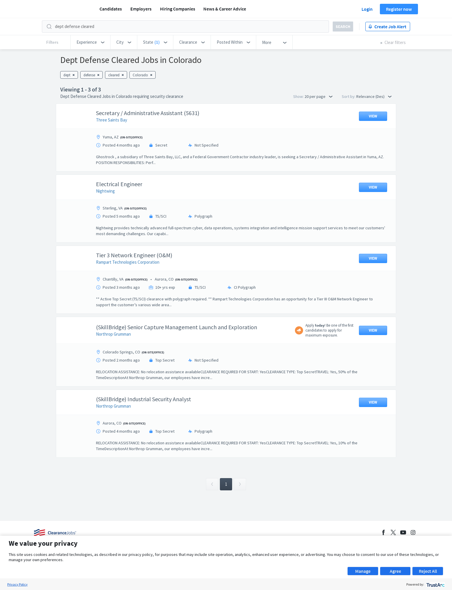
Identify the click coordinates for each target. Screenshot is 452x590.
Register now (399, 9)
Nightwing (105, 191)
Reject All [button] (428, 571)
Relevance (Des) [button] (374, 96)
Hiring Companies (177, 9)
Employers (141, 9)
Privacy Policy (17, 584)
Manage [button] (363, 571)
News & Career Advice (224, 9)
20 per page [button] (318, 96)
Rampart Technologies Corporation (127, 262)
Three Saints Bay (111, 120)
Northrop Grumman (113, 334)
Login (367, 9)
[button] (90, 42)
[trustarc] (435, 584)
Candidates (110, 9)
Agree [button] (395, 571)
